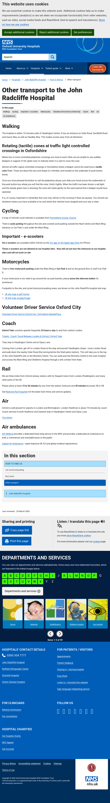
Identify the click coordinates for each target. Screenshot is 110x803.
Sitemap (58, 763)
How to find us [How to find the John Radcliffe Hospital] (56, 79)
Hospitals (16, 79)
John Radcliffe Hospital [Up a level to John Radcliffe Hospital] (19, 493)
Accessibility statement (29, 763)
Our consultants (9, 716)
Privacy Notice (9, 763)
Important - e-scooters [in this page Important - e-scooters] (29, 112)
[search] (52, 57)
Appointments (64, 656)
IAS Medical (7, 434)
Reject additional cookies (54, 32)
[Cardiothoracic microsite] (55, 614)
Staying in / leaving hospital (70, 669)
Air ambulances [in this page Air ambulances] (9, 116)
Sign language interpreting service (73, 689)
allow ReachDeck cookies (79, 536)
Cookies (47, 763)
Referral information (11, 709)
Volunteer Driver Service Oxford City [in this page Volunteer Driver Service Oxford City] (66, 112)
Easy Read (62, 676)
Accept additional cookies (19, 32)
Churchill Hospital (10, 675)
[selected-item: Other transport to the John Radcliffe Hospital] (55, 483)
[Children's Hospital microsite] (77, 614)
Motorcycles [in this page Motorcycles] (45, 112)
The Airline (7, 417)
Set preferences (83, 32)
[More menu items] (69, 68)
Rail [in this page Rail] (92, 112)
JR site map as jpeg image (17, 298)
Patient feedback (65, 663)
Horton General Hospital (13, 682)
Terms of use (8, 770)
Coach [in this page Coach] (85, 112)
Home (5, 80)
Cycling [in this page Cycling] (15, 112)
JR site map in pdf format (17, 294)
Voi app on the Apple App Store (64, 243)
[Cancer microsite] (13, 614)
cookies (96, 541)
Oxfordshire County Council (63, 218)
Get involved (8, 749)
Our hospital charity (11, 736)
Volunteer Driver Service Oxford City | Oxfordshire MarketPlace (31, 314)
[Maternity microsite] (34, 614)
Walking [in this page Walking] (6, 112)
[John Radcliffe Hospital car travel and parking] (55, 470)
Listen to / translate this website (72, 682)
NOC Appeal (8, 742)
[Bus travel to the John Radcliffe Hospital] (55, 476)
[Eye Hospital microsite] (98, 614)
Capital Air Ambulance (12, 443)
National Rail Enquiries (17, 392)
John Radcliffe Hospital (35, 79)
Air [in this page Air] (98, 112)
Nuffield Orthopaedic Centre (15, 669)
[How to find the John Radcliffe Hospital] (55, 464)
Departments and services (20, 591)
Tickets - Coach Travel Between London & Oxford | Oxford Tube (32, 336)
